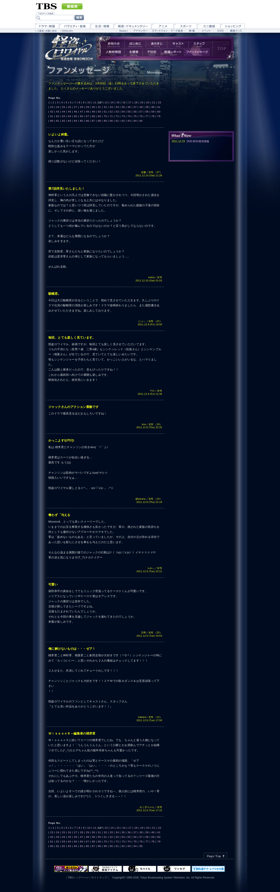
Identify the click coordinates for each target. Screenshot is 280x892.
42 (51, 111)
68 (93, 116)
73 (123, 116)
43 (57, 111)
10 (89, 102)
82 (63, 120)
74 (129, 116)
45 (69, 111)
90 (111, 120)
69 (99, 116)
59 (153, 111)
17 (130, 102)
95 (141, 120)
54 (123, 111)
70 (105, 116)
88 (99, 120)
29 (87, 107)
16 (124, 102)
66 (81, 116)
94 (135, 120)
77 (147, 116)
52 (111, 111)
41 (159, 107)
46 (75, 111)
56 (135, 111)
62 (57, 116)
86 (87, 120)
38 (141, 107)
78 (153, 116)
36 (129, 107)
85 (81, 120)
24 (57, 107)
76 (141, 116)
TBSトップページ (78, 877)
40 (153, 107)
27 (75, 107)
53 (117, 111)
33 (111, 107)
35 (123, 107)
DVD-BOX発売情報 (198, 141)
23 (51, 107)
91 (117, 120)
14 (112, 102)
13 (106, 102)
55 (129, 111)
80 (51, 120)
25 (63, 107)
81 (57, 120)
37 (135, 107)
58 (147, 111)
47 (81, 111)
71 (111, 116)
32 (105, 107)
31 (99, 107)
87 (93, 120)
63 (63, 116)
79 (159, 116)
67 (87, 116)
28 (81, 107)
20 (147, 102)
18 (136, 102)
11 (94, 102)
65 (75, 116)
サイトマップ (99, 877)
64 (69, 116)
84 (75, 120)
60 (159, 111)
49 (93, 111)
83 (69, 120)
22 (159, 102)
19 (142, 102)
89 (105, 120)
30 (93, 107)
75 (135, 116)
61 (51, 116)
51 (105, 111)
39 (147, 107)
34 (117, 107)
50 (99, 111)
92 (123, 120)
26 (69, 107)
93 (129, 120)
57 (141, 111)
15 (118, 102)
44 (63, 111)
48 (87, 111)
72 (117, 116)
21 (154, 102)
